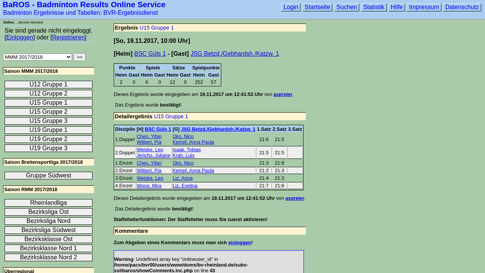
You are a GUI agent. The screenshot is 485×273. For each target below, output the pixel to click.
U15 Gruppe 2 (49, 111)
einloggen (239, 242)
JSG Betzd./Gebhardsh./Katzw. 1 (235, 53)
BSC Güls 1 (150, 53)
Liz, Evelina (185, 185)
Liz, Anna (183, 178)
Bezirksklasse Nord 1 (48, 248)
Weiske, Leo (150, 149)
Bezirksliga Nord (48, 221)
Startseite (317, 7)
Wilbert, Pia (149, 142)
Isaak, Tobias (187, 149)
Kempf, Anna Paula (193, 142)
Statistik (374, 7)
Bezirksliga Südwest (48, 230)
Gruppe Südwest (48, 175)
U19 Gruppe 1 (49, 130)
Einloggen (19, 37)
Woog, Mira (149, 185)
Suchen (346, 7)
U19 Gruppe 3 (49, 148)
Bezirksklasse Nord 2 (48, 257)
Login (290, 7)
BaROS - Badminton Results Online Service (84, 4)
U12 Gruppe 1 (49, 84)
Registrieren (68, 37)
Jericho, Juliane (154, 155)
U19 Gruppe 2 (49, 139)
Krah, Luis (184, 155)
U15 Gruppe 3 (49, 121)
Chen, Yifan (149, 136)
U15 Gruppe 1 (157, 28)
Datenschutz (462, 7)
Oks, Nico (183, 136)
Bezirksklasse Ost (48, 239)
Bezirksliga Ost (48, 212)
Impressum (424, 7)
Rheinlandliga (48, 202)
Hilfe (397, 7)
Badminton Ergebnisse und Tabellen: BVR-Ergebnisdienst (80, 12)
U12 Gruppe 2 (49, 93)
